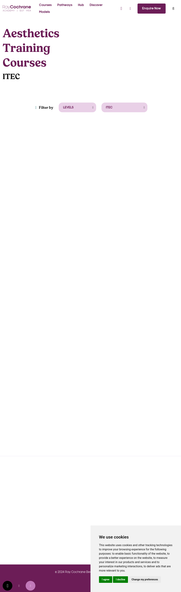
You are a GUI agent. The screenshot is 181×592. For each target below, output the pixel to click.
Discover (96, 5)
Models (44, 12)
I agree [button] (105, 579)
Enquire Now (151, 8)
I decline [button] (120, 579)
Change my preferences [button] (145, 579)
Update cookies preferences (7, 586)
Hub (81, 5)
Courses (45, 5)
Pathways (64, 5)
